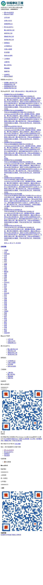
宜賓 (5, 289)
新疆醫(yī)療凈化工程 (10, 82)
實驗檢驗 (7, 68)
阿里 (5, 315)
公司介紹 (7, 17)
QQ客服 (7, 462)
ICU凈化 (32, 439)
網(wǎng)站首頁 (9, 12)
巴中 (5, 297)
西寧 (5, 325)
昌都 (5, 307)
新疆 (5, 331)
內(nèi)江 (6, 282)
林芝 (5, 316)
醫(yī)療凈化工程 (9, 30)
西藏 (5, 304)
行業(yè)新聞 (8, 49)
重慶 (5, 264)
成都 (5, 268)
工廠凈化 (7, 62)
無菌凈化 (7, 71)
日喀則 (6, 311)
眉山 (5, 288)
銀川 (5, 329)
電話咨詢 (7, 455)
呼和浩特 (7, 254)
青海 (5, 324)
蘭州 (5, 322)
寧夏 (5, 327)
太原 (5, 252)
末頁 (19, 243)
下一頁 (15, 243)
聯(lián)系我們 (8, 76)
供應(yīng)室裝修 (24, 439)
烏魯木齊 (7, 333)
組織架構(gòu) (8, 24)
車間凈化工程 (8, 33)
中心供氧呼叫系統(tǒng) (11, 439)
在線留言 (7, 74)
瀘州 (5, 273)
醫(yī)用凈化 (8, 65)
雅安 (5, 295)
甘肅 (5, 320)
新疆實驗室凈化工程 (10, 86)
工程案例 (7, 58)
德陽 (5, 275)
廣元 (5, 279)
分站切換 (3, 246)
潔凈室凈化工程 (9, 39)
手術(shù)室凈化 (17, 440)
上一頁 (9, 243)
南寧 (5, 261)
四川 (5, 266)
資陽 (5, 298)
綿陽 (5, 277)
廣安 (5, 291)
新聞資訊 (7, 43)
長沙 (5, 257)
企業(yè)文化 (8, 20)
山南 (5, 309)
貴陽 (5, 300)
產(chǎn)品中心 (8, 27)
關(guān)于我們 (8, 14)
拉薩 (5, 306)
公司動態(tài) (8, 46)
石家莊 (6, 250)
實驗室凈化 (7, 440)
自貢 (5, 270)
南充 (5, 286)
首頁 (12, 91)
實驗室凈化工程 (9, 36)
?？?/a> (5, 262)
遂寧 (5, 280)
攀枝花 (6, 271)
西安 (5, 318)
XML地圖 (18, 443)
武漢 (5, 255)
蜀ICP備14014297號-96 (7, 443)
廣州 (5, 259)
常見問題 (7, 52)
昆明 (5, 302)
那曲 (5, 313)
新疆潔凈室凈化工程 (10, 88)
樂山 (5, 284)
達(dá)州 (6, 293)
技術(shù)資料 (8, 55)
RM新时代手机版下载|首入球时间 (11, 534)
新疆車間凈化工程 (9, 84)
